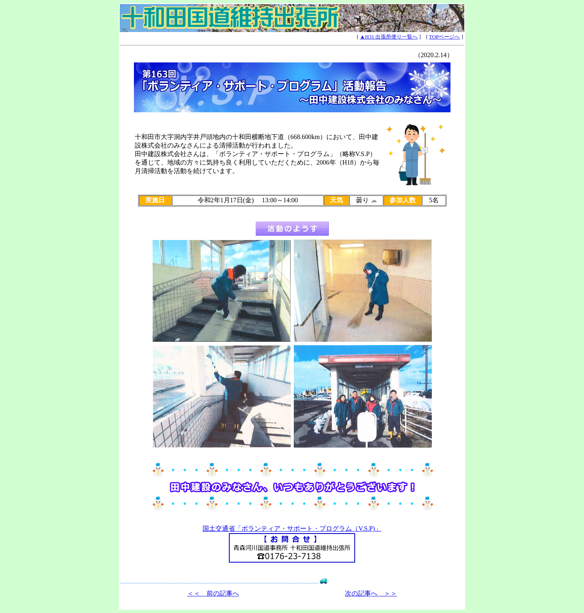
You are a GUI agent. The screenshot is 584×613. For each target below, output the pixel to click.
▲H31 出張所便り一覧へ (389, 37)
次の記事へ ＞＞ (371, 593)
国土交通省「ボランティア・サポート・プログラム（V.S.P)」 (292, 528)
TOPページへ (444, 37)
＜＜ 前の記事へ (213, 593)
